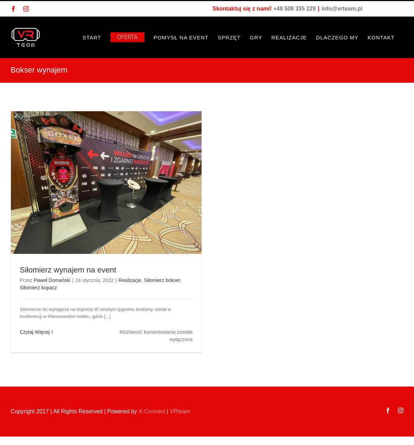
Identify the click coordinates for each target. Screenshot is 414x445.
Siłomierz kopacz (38, 287)
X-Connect (151, 411)
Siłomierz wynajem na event (68, 269)
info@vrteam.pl (342, 9)
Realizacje (129, 280)
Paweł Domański (52, 280)
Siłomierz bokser (162, 280)
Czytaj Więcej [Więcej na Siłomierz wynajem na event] (35, 332)
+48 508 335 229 (294, 9)
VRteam (180, 411)
